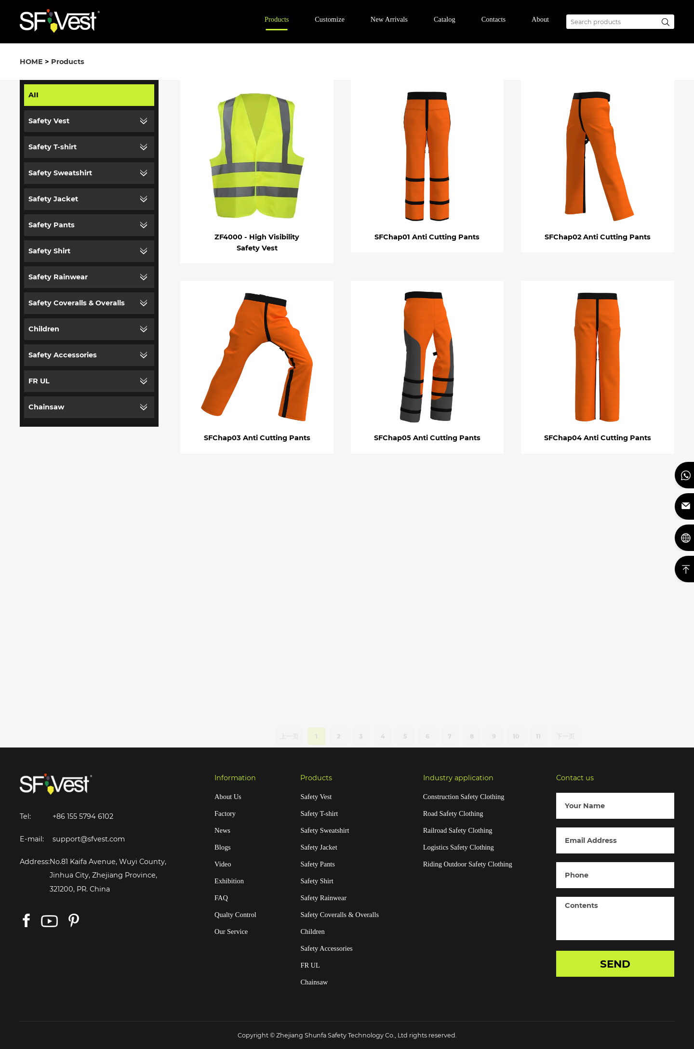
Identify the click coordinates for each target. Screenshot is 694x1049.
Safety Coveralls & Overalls (76, 303)
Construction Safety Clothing (464, 796)
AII (33, 95)
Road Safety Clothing (453, 813)
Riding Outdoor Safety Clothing (467, 864)
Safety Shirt (49, 251)
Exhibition (229, 881)
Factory (225, 813)
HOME (31, 61)
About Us (227, 796)
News (222, 830)
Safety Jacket (53, 199)
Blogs (222, 847)
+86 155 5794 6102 (83, 816)
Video (222, 864)
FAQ (221, 898)
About (540, 19)
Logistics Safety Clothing (458, 847)
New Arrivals (389, 19)
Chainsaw (46, 407)
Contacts (493, 19)
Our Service (231, 931)
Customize (330, 19)
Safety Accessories (62, 355)
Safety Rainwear (58, 277)
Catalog (444, 19)
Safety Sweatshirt (60, 173)
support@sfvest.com (89, 839)
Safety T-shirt (52, 147)
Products (277, 19)
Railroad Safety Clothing (458, 830)
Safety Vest (48, 121)
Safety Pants (51, 225)
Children (43, 329)
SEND (615, 963)
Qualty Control (235, 914)
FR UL (39, 381)
